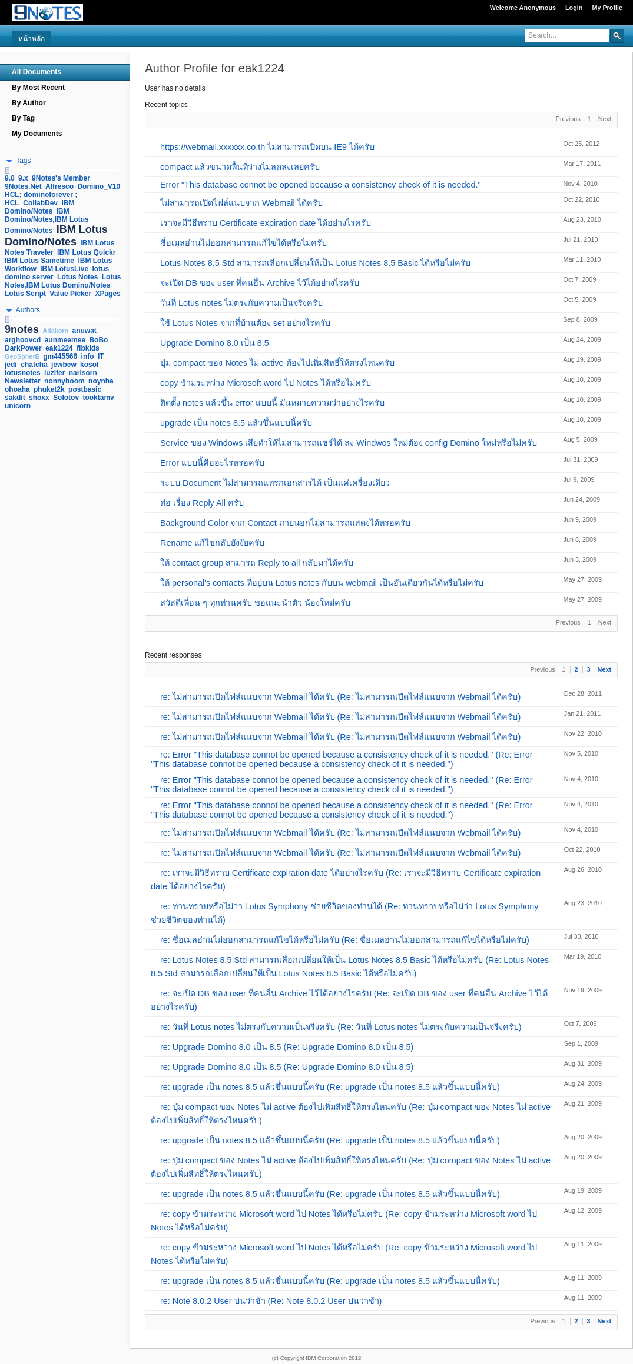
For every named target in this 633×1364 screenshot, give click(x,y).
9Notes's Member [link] (61, 178)
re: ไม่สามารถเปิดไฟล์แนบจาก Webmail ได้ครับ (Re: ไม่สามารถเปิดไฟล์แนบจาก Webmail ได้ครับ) (340, 697)
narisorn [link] (83, 373)
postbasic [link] (84, 389)
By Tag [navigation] (23, 118)
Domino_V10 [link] (98, 186)
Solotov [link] (66, 397)
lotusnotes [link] (23, 373)
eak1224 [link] (59, 348)
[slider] (7, 170)
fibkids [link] (88, 348)
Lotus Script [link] (25, 293)
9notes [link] (22, 329)
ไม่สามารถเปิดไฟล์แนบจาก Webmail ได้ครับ (241, 203)
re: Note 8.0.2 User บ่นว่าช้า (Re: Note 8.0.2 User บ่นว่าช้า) (271, 1301)
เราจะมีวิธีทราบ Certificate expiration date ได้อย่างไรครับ (265, 223)
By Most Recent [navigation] (38, 88)
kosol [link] (89, 365)
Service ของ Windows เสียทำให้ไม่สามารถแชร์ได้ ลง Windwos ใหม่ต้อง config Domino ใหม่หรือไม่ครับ (348, 443)
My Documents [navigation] (37, 133)
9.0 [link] (10, 178)
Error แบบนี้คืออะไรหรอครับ (212, 463)
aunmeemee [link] (65, 340)
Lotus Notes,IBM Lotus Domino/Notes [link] (63, 281)
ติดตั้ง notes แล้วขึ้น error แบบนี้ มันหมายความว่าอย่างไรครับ (272, 403)
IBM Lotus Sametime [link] (39, 260)
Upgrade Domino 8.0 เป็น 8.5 (214, 343)
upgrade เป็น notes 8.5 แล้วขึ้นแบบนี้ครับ (236, 423)
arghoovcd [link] (23, 340)
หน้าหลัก (31, 39)
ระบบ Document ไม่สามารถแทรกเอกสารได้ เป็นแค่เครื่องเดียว (275, 483)
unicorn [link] (18, 406)
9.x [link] (23, 178)
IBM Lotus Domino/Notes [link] (56, 236)
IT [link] (101, 356)
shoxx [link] (39, 397)
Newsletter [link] (23, 381)
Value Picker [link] (70, 293)
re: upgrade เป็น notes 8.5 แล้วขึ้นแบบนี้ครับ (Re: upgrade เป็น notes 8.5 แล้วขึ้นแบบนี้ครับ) (330, 1087)
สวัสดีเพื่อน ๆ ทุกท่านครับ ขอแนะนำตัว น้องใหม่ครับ (255, 603)
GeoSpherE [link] (22, 356)
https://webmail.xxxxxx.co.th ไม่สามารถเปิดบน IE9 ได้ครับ (267, 147)
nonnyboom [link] (64, 381)
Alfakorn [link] (55, 330)
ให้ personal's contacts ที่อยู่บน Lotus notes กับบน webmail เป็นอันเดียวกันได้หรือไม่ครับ (321, 583)
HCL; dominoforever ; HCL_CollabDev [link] (41, 199)
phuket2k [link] (49, 389)
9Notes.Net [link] (23, 186)
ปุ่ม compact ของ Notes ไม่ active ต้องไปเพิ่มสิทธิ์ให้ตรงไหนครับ (277, 363)
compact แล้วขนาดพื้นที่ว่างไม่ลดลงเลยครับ (240, 167)
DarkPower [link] (23, 348)
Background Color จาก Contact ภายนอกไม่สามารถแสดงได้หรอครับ (285, 523)
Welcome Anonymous (523, 7)
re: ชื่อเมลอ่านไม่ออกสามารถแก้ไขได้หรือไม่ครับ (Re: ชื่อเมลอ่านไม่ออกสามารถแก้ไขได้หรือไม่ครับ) (344, 940)
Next (604, 669)
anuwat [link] (84, 330)
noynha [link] (101, 381)
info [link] (87, 356)
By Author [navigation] (29, 103)
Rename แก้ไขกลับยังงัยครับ (212, 543)
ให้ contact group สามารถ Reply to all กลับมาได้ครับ (256, 563)
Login (573, 7)
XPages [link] (107, 293)
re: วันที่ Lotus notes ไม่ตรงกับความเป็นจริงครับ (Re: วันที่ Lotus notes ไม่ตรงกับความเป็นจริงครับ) (341, 1027)
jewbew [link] (64, 365)
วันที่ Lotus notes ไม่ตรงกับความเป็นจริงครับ (241, 303)
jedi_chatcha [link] (26, 365)
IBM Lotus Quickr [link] (86, 252)
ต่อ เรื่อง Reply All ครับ (202, 503)
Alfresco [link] (59, 186)
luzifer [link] (54, 373)
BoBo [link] (98, 340)
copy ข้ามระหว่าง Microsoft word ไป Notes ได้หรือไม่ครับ (265, 383)
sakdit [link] (15, 397)
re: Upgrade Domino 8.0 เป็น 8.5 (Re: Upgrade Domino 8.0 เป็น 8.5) (286, 1047)
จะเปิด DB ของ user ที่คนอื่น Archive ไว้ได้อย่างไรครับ (259, 283)
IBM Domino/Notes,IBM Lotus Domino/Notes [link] (47, 221)
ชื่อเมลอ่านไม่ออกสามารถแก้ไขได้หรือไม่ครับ (243, 243)
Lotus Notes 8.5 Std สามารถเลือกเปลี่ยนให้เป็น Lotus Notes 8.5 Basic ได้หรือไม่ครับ (315, 263)
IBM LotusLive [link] (64, 269)
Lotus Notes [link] (77, 277)
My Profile (607, 7)
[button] (617, 35)
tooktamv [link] (98, 397)
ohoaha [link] (17, 389)
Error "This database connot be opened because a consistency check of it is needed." (320, 184)
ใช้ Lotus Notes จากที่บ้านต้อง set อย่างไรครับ (245, 323)
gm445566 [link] (60, 356)
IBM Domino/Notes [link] (39, 207)
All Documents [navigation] (36, 72)
